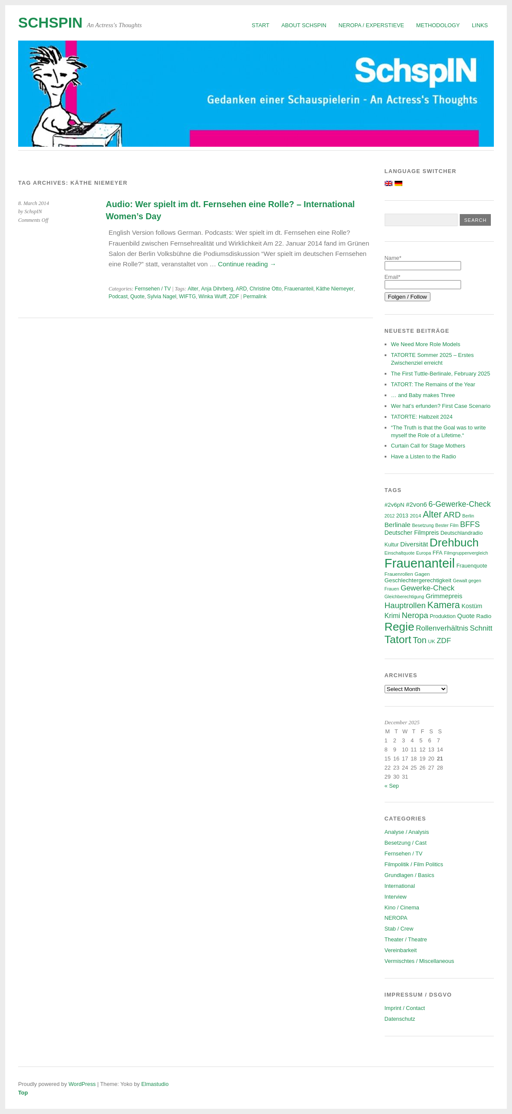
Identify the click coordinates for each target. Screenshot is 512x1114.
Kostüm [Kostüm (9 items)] (471, 606)
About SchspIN (303, 25)
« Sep (392, 786)
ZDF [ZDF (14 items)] (443, 641)
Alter (193, 289)
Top (23, 1092)
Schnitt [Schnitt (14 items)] (481, 628)
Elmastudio (154, 1084)
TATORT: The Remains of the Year (433, 384)
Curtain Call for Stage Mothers (428, 445)
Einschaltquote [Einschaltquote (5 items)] (400, 552)
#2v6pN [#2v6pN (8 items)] (395, 505)
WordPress (82, 1084)
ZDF (234, 296)
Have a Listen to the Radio (423, 456)
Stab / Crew (399, 928)
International (400, 886)
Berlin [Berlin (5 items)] (468, 515)
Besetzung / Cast (406, 842)
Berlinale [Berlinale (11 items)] (398, 524)
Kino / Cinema (402, 907)
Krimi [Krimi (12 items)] (392, 615)
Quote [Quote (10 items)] (465, 615)
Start (260, 25)
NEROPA (396, 918)
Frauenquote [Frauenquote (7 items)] (471, 566)
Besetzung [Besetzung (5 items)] (422, 525)
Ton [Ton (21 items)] (420, 640)
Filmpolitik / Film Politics (414, 864)
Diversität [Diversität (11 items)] (414, 544)
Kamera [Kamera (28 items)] (443, 605)
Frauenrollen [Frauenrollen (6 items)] (399, 574)
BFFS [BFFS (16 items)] (470, 524)
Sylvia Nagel (162, 296)
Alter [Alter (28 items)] (432, 514)
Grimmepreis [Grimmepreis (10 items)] (444, 596)
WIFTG (187, 296)
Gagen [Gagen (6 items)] (422, 574)
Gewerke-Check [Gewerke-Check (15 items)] (428, 588)
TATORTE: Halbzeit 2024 (422, 416)
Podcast (118, 296)
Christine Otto (265, 289)
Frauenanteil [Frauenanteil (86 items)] (420, 563)
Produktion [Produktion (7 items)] (442, 616)
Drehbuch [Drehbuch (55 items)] (454, 542)
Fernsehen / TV (153, 289)
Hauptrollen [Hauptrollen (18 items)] (405, 605)
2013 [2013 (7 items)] (402, 516)
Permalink (254, 296)
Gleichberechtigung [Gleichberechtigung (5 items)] (404, 596)
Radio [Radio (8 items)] (483, 616)
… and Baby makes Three (423, 395)
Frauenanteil (298, 289)
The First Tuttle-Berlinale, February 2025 (440, 373)
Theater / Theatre (406, 939)
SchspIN (50, 23)
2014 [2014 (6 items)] (415, 515)
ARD (241, 289)
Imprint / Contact (405, 1008)
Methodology (438, 25)
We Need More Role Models (426, 344)
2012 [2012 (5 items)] (390, 515)
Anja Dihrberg (217, 289)
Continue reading (247, 264)
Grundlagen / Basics (409, 875)
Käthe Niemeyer (335, 289)
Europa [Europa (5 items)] (423, 552)
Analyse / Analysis (407, 832)
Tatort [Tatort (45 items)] (398, 639)
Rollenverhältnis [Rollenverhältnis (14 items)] (442, 628)
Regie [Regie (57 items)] (399, 626)
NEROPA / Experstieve (371, 25)
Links (480, 25)
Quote (137, 296)
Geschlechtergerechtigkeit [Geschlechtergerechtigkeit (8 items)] (418, 580)
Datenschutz (400, 1019)
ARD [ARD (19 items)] (452, 514)
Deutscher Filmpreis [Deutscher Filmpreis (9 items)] (412, 532)
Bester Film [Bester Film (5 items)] (446, 525)
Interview (396, 896)
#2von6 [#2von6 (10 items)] (416, 504)
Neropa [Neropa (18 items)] (414, 615)
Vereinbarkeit (401, 950)
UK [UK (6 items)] (431, 641)
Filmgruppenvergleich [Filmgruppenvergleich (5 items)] (466, 552)
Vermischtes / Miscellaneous (419, 961)
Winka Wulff (212, 296)
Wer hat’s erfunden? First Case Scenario (441, 406)
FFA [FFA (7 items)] (437, 553)
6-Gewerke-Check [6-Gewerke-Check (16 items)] (460, 504)
